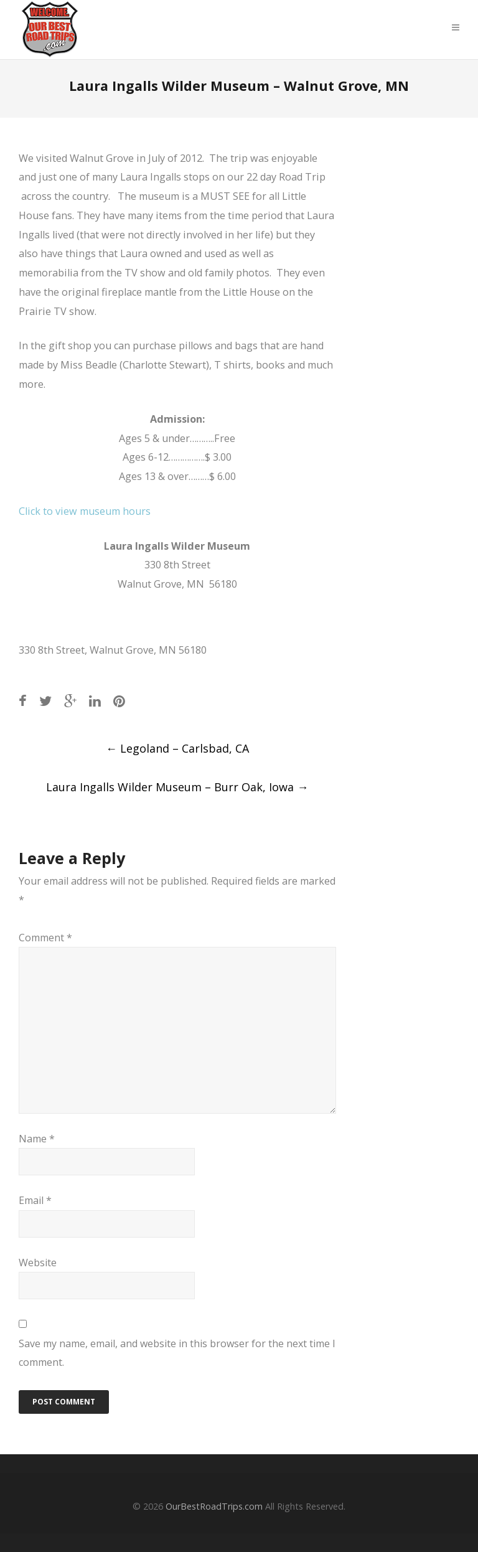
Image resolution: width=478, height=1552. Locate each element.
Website (38, 1262)
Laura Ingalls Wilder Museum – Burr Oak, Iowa (177, 786)
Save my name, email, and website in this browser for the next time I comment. (177, 1353)
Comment (45, 937)
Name (37, 1138)
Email (35, 1200)
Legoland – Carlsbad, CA (177, 748)
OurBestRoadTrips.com (214, 1506)
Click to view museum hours (85, 511)
